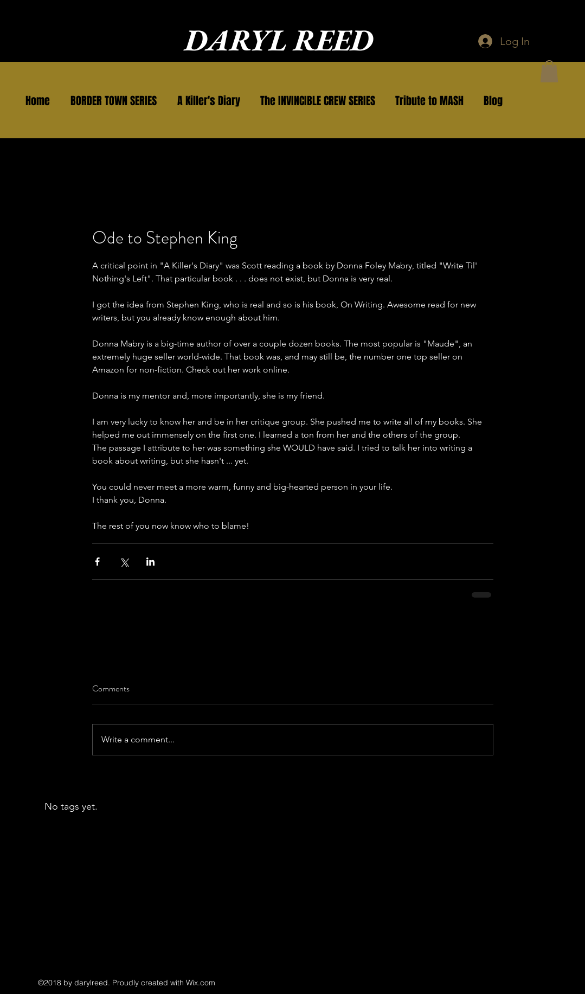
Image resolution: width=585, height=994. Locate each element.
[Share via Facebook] (97, 561)
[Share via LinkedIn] (150, 561)
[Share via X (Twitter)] (124, 561)
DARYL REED (279, 40)
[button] (113, 100)
